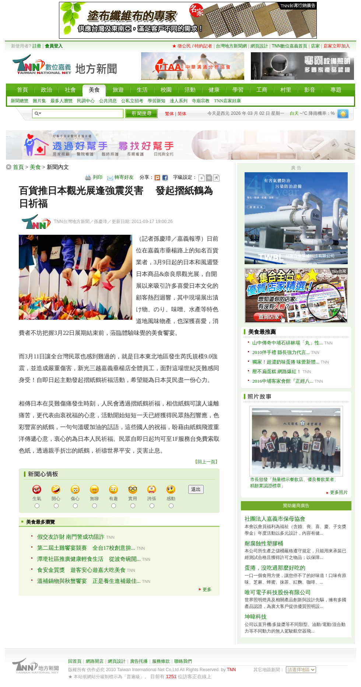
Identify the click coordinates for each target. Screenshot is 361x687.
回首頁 (74, 661)
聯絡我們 (183, 661)
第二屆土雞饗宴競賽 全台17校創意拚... (86, 548)
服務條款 (161, 661)
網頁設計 (259, 46)
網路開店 (95, 661)
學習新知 (156, 100)
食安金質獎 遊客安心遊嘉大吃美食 (81, 570)
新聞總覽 (19, 100)
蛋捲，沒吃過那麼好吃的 (275, 568)
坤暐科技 (256, 617)
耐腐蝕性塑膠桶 (264, 543)
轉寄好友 (124, 177)
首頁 (18, 167)
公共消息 (108, 100)
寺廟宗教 (201, 100)
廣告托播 (139, 661)
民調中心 (86, 100)
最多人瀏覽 (61, 100)
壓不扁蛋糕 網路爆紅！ (276, 371)
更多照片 (339, 492)
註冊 (36, 46)
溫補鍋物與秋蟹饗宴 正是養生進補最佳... (89, 581)
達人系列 (178, 100)
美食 (35, 167)
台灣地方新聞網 (231, 46)
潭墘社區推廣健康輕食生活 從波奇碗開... (89, 559)
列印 (97, 177)
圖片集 (39, 100)
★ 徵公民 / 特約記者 (192, 46)
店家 (315, 46)
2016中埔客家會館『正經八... (282, 381)
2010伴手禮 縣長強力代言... (281, 352)
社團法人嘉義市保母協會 (275, 519)
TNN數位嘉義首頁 (290, 46)
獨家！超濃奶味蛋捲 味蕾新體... (285, 362)
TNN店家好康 (227, 100)
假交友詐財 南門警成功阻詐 (71, 537)
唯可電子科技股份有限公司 (278, 592)
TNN (231, 669)
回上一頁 (206, 461)
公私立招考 (132, 100)
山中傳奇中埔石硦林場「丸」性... (287, 343)
